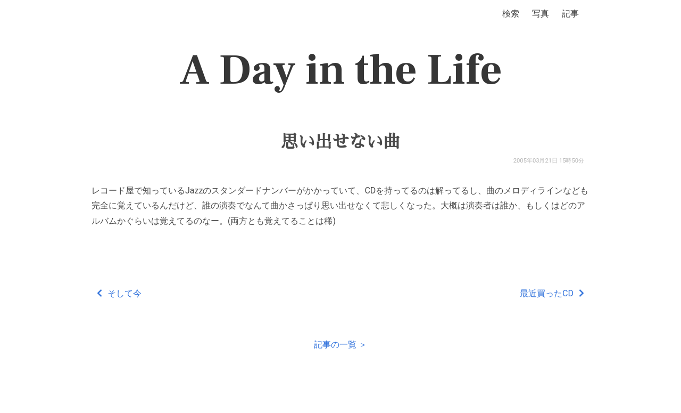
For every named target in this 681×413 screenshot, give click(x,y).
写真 (540, 14)
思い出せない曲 (340, 141)
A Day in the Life (340, 70)
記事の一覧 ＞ (340, 344)
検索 (510, 14)
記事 (570, 14)
